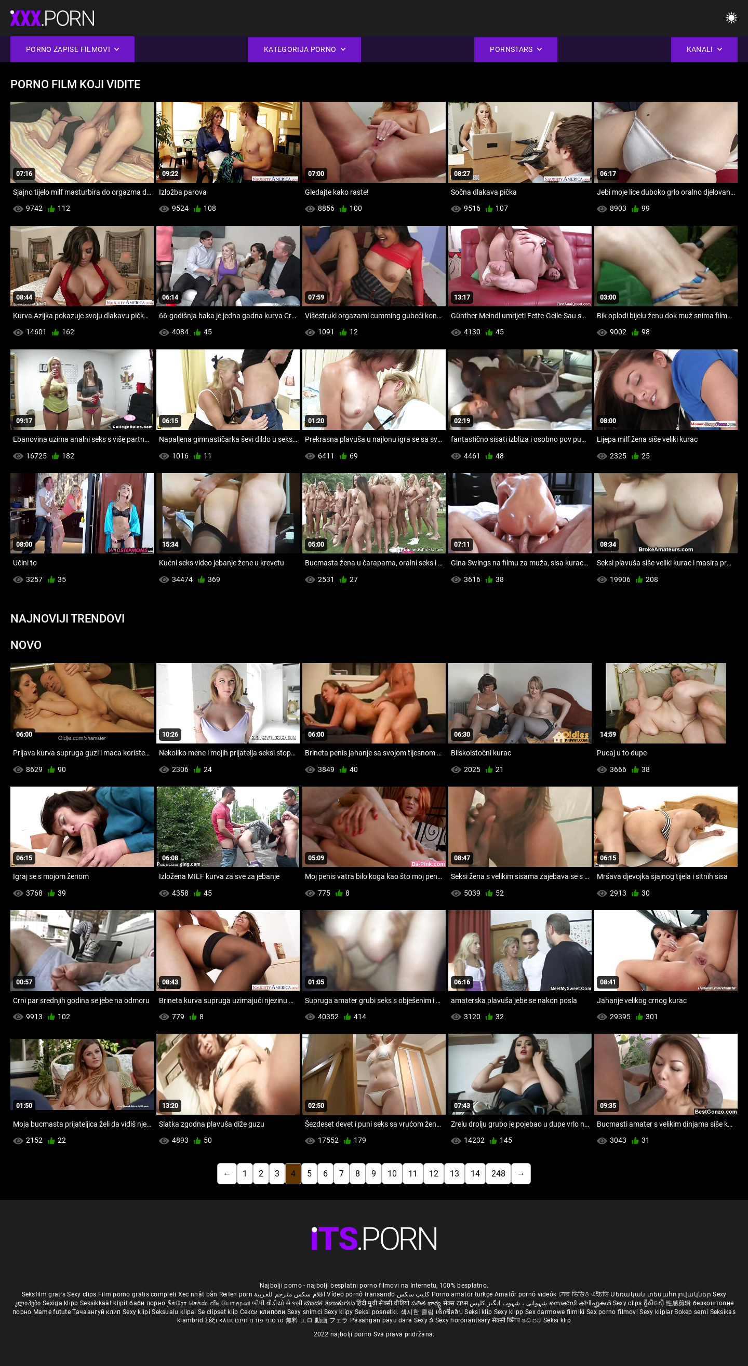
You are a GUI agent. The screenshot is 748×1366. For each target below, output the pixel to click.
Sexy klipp (509, 1312)
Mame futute (52, 1312)
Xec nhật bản (198, 1294)
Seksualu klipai (175, 1312)
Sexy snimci (305, 1312)
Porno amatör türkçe (462, 1294)
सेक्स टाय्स (456, 1303)
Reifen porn (235, 1294)
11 (413, 1174)
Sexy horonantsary (463, 1320)
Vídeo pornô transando (361, 1294)
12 (433, 1174)
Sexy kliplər (656, 1312)
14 (475, 1174)
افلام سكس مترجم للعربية (289, 1294)
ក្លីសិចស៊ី (655, 1303)
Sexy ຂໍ (424, 1320)
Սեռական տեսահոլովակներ (661, 1294)
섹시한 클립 (418, 1312)
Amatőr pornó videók (526, 1294)
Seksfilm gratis (44, 1294)
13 (454, 1174)
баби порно (147, 1303)
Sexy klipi (137, 1312)
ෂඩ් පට (532, 1320)
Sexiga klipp (61, 1303)
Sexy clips (82, 1294)
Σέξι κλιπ (220, 1320)
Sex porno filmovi (612, 1312)
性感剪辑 (679, 1303)
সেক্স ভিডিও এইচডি (583, 1294)
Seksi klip (478, 1312)
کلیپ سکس (413, 1294)
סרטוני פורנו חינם (259, 1320)
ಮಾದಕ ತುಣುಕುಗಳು (330, 1303)
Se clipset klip (219, 1312)
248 (498, 1174)
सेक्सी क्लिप (507, 1320)
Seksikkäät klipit (104, 1303)
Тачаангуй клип (97, 1312)
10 (392, 1174)
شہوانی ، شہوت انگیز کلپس (509, 1303)
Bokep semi (691, 1312)
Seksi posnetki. (377, 1312)
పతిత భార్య (427, 1303)
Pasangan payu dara (382, 1320)
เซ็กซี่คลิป (450, 1312)
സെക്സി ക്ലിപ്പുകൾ (581, 1303)
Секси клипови (263, 1312)
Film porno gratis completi (137, 1294)
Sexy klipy (339, 1312)
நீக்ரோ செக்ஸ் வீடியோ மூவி (208, 1303)
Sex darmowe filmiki (555, 1312)
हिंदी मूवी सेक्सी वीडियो (382, 1303)
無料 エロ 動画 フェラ (317, 1320)
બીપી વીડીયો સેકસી (277, 1303)
